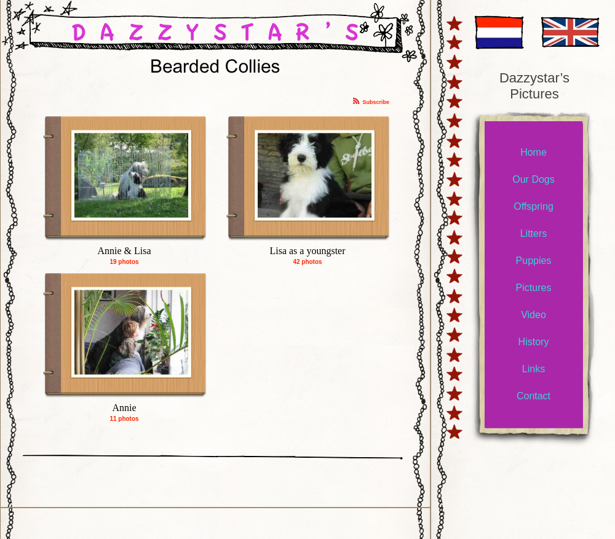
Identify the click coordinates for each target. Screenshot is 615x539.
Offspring (534, 206)
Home (533, 152)
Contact (533, 396)
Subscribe (375, 102)
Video (533, 314)
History (533, 342)
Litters (533, 233)
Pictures (534, 287)
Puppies (534, 260)
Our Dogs (533, 179)
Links (533, 369)
